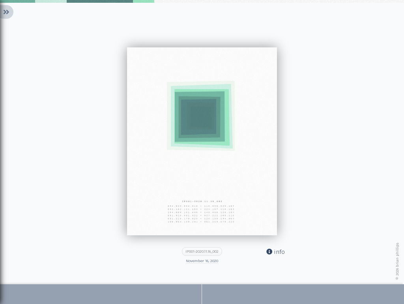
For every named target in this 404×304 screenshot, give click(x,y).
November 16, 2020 (202, 261)
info (275, 251)
